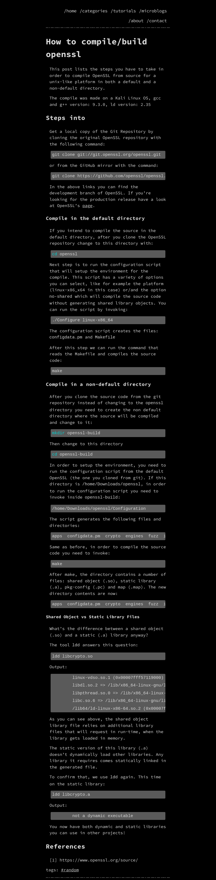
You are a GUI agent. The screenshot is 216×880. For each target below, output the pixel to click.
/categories (93, 10)
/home (70, 10)
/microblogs (153, 10)
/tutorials (123, 10)
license (136, 872)
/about (135, 20)
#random (70, 857)
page (87, 204)
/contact (157, 20)
